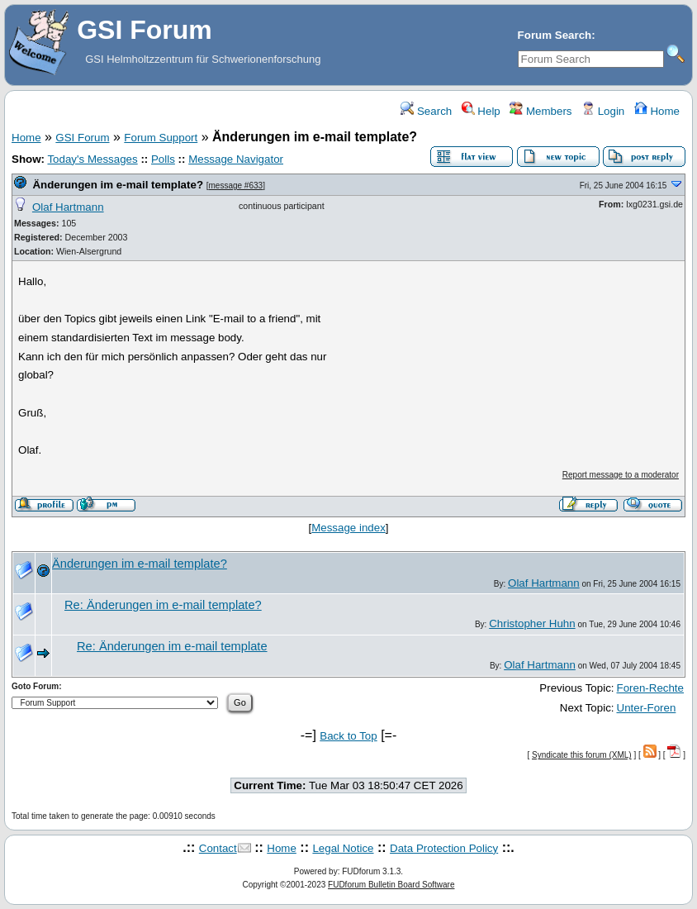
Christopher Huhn (532, 623)
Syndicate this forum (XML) (582, 754)
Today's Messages (92, 159)
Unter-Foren (646, 708)
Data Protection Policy (444, 848)
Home (657, 111)
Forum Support (160, 137)
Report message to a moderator (620, 474)
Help (481, 111)
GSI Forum (82, 137)
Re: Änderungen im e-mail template (172, 646)
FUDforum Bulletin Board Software (391, 884)
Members (540, 111)
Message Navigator (235, 159)
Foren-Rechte (651, 688)
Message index (348, 527)
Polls (163, 159)
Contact (218, 848)
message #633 (236, 185)
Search (426, 111)
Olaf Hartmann (68, 207)
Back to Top (348, 736)
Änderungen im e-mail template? (117, 184)
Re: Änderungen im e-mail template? (163, 605)
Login (602, 111)
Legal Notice (342, 848)
